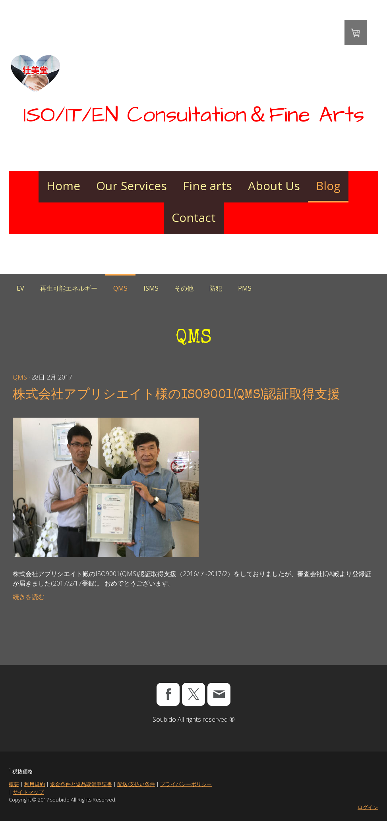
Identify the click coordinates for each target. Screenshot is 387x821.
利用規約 (34, 784)
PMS (245, 288)
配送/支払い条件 (136, 784)
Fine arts (207, 185)
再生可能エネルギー (68, 288)
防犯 (215, 288)
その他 (184, 288)
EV (20, 288)
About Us (274, 185)
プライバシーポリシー (186, 784)
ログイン (368, 807)
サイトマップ (28, 792)
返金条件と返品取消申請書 (81, 784)
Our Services (131, 185)
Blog (328, 185)
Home (63, 185)
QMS (120, 288)
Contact (194, 217)
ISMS (151, 288)
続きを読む (29, 596)
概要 (14, 784)
